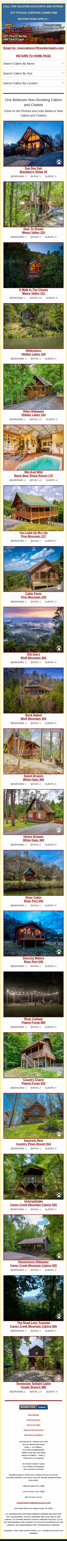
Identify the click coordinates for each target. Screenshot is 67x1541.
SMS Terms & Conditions (33, 1435)
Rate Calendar (33, 1415)
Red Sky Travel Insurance (33, 1430)
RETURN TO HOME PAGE (33, 55)
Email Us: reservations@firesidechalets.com (33, 48)
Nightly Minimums (33, 1420)
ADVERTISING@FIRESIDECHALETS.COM (34, 1503)
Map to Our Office (33, 1425)
